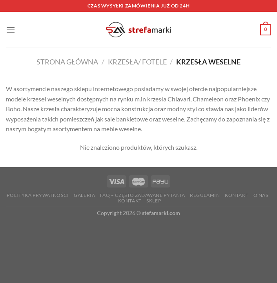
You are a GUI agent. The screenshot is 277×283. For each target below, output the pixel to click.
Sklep (153, 201)
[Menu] (10, 29)
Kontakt (236, 195)
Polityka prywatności (38, 195)
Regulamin (205, 195)
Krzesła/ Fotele (137, 61)
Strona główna (67, 61)
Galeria (84, 195)
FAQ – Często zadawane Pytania (142, 195)
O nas (260, 195)
